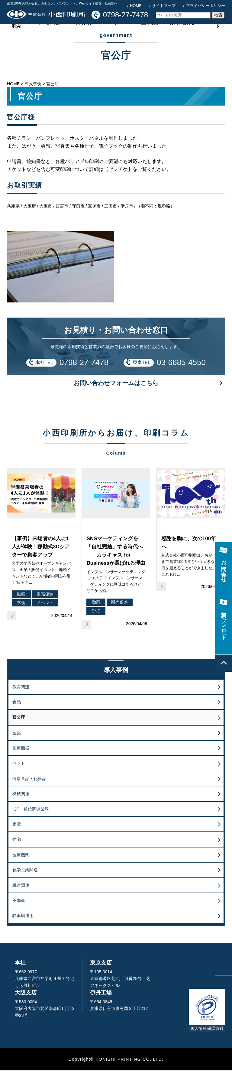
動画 (21, 607)
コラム (116, 37)
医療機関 (20, 868)
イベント (45, 616)
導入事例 (82, 37)
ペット (18, 776)
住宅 (16, 853)
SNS (96, 624)
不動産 (18, 913)
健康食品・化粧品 (29, 791)
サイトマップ (164, 5)
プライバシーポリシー (205, 5)
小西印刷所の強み (16, 37)
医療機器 (20, 761)
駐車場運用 (23, 929)
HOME (136, 5)
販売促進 (45, 607)
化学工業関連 (25, 883)
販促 (14, 541)
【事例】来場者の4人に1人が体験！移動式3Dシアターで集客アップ (41, 560)
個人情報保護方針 (207, 1041)
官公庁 (18, 730)
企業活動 (168, 541)
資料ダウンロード (215, 37)
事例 (21, 616)
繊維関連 (20, 898)
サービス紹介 (50, 37)
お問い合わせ (182, 37)
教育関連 (20, 700)
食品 (16, 715)
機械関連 (20, 807)
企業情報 (149, 37)
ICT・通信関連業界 (30, 822)
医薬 (16, 746)
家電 (16, 837)
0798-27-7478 (84, 375)
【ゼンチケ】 (118, 182)
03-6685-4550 (181, 375)
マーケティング (99, 541)
